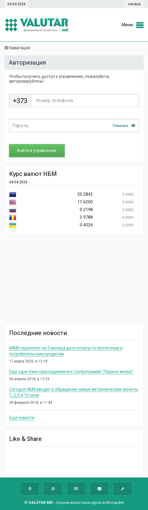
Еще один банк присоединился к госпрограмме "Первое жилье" (71, 371)
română (134, 4)
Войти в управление (37, 150)
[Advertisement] (76, 279)
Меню (127, 24)
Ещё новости (21, 417)
